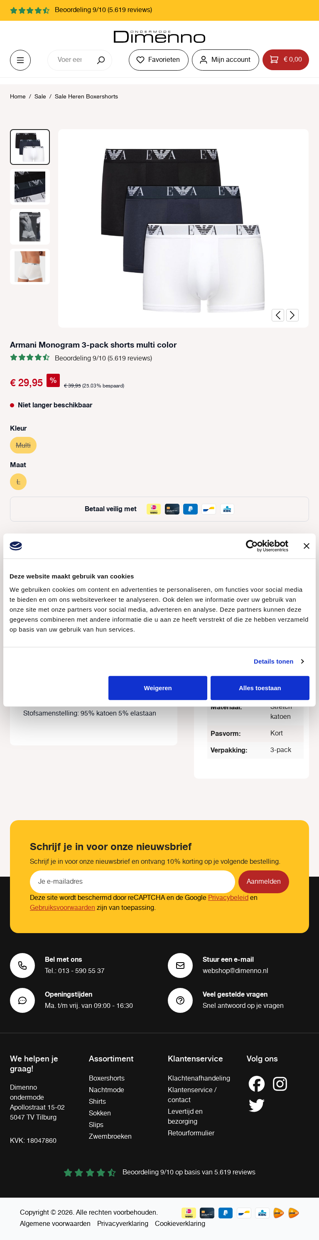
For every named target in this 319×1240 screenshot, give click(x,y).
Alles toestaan (260, 687)
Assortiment (111, 1058)
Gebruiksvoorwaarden (62, 908)
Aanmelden (264, 882)
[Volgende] (292, 315)
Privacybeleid (228, 898)
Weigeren (158, 687)
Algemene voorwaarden (55, 1224)
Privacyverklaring (122, 1224)
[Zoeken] (101, 60)
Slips (96, 1125)
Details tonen (273, 661)
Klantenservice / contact (192, 1095)
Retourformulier (191, 1133)
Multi (26, 444)
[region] (159, 228)
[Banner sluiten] (306, 546)
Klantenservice (195, 1058)
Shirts (97, 1102)
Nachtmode (106, 1090)
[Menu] (20, 60)
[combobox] (69, 60)
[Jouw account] (225, 60)
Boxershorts (107, 1078)
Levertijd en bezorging (185, 1117)
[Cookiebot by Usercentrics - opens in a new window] (252, 546)
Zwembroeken (110, 1137)
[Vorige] (278, 315)
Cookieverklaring (180, 1224)
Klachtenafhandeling (199, 1078)
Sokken (100, 1113)
